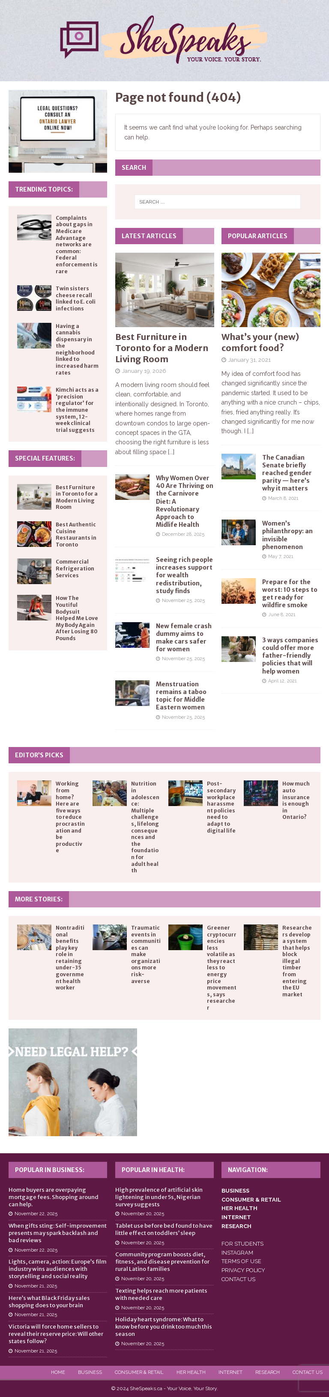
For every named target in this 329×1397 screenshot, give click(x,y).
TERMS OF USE (241, 1261)
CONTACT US (238, 1279)
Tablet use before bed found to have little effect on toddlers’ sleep (163, 1229)
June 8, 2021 (282, 614)
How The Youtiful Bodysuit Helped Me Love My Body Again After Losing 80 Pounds (77, 618)
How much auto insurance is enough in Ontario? (296, 800)
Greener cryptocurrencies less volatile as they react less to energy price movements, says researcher (221, 967)
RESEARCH (236, 1226)
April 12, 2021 (282, 681)
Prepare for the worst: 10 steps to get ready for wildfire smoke (289, 593)
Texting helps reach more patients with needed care (161, 1294)
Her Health (191, 1372)
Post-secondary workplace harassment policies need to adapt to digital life (221, 806)
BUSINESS (235, 1190)
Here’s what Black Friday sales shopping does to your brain (49, 1301)
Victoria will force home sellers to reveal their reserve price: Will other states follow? (56, 1334)
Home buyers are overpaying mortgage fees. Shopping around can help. (54, 1197)
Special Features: (45, 458)
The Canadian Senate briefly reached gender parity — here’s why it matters (287, 473)
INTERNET (236, 1217)
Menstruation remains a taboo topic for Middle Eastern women (181, 696)
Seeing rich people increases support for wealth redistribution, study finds (184, 575)
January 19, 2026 (144, 371)
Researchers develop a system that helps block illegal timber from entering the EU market (297, 961)
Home (58, 1372)
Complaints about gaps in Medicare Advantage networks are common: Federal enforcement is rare (77, 245)
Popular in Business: (49, 1170)
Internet (230, 1372)
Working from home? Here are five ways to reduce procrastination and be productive (70, 817)
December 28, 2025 (183, 534)
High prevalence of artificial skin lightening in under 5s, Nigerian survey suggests (159, 1197)
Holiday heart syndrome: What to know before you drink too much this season (163, 1327)
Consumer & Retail (139, 1372)
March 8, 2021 (283, 498)
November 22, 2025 (36, 1214)
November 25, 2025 (183, 600)
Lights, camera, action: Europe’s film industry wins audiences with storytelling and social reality (58, 1269)
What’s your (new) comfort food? (260, 342)
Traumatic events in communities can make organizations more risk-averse (146, 954)
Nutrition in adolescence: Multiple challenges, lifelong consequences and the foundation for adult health (145, 827)
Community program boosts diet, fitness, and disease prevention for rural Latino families (162, 1262)
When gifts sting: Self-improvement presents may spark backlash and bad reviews (58, 1233)
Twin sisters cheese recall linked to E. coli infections (76, 298)
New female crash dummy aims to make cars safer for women (184, 637)
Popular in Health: (153, 1170)
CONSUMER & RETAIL (251, 1199)
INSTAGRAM (237, 1252)
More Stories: (39, 899)
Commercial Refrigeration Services (75, 568)
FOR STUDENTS (242, 1243)
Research (267, 1372)
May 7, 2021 (280, 556)
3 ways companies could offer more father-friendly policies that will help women (290, 655)
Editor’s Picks (39, 755)
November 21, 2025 (36, 1286)
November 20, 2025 (142, 1214)
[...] (171, 452)
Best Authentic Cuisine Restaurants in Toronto (76, 534)
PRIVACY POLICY (243, 1270)
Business (90, 1372)
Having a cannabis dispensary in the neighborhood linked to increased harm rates (77, 349)
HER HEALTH (239, 1208)
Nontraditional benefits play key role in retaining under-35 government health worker (70, 957)
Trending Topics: (44, 189)
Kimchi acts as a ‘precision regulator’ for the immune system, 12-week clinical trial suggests (77, 410)
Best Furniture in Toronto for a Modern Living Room (161, 347)
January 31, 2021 (249, 360)
